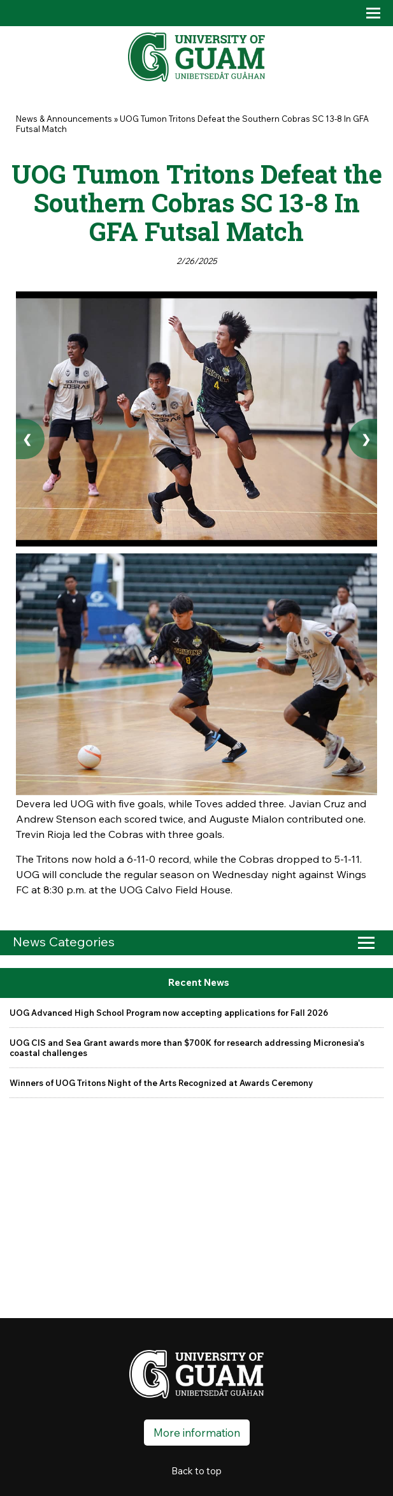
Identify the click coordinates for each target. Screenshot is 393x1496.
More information (197, 1432)
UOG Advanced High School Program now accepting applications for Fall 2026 (169, 1013)
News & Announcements (64, 119)
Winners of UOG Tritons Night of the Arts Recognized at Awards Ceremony (161, 1083)
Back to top (196, 1471)
